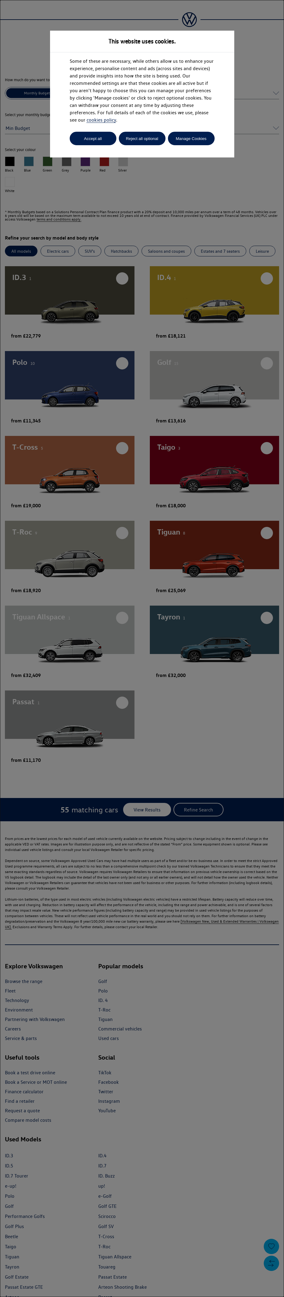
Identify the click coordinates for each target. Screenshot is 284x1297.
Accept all (93, 138)
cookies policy (101, 120)
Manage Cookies (191, 138)
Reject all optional (142, 138)
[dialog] (142, 648)
